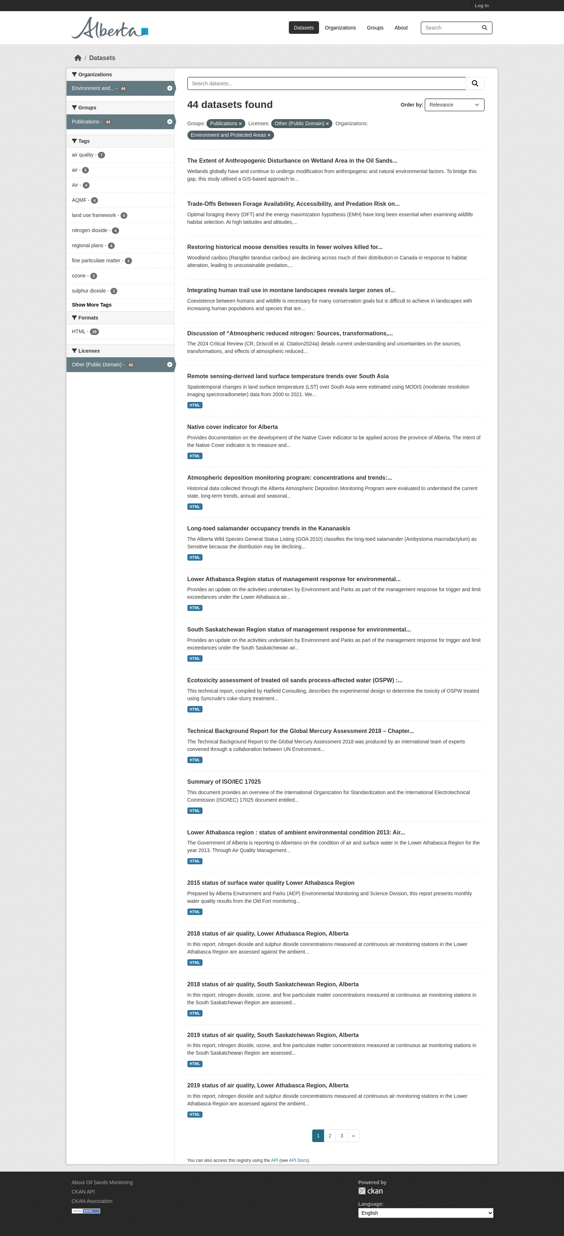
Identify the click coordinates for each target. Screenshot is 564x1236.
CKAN (370, 1191)
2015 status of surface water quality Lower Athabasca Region (271, 883)
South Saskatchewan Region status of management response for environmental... (299, 629)
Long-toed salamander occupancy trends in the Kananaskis (268, 528)
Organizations (340, 28)
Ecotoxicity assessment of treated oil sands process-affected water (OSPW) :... (294, 680)
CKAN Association (92, 1201)
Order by (411, 105)
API (274, 1160)
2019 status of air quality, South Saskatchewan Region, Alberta (273, 1035)
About (401, 28)
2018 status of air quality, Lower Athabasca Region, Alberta (268, 934)
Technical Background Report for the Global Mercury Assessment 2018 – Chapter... (300, 731)
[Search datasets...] (456, 28)
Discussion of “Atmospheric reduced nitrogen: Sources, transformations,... (290, 333)
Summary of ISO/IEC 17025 (224, 782)
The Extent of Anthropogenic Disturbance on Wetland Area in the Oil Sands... (292, 161)
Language (370, 1204)
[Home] (78, 58)
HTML (195, 405)
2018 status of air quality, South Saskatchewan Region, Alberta (273, 984)
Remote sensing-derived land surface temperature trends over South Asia (288, 376)
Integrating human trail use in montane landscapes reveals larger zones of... (291, 290)
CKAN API (83, 1192)
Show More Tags (92, 305)
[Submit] (484, 28)
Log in (482, 5)
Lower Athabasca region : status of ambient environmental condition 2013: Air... (296, 832)
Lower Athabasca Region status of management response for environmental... (294, 579)
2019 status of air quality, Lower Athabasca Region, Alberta (268, 1085)
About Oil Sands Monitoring (102, 1182)
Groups (375, 28)
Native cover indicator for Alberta (232, 427)
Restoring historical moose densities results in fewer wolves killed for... (285, 247)
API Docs (298, 1160)
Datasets (304, 28)
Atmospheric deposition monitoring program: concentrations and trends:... (289, 478)
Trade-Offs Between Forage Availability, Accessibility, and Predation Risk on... (293, 204)
